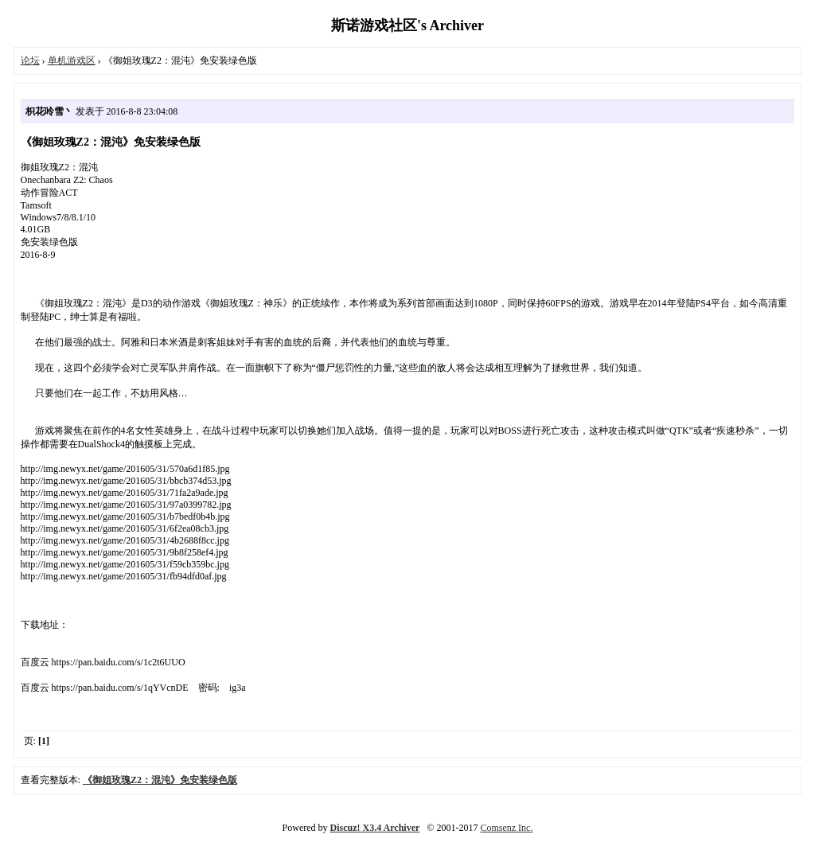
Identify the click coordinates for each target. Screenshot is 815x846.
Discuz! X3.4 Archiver (375, 827)
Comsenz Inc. (506, 827)
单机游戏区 (72, 60)
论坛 (30, 60)
